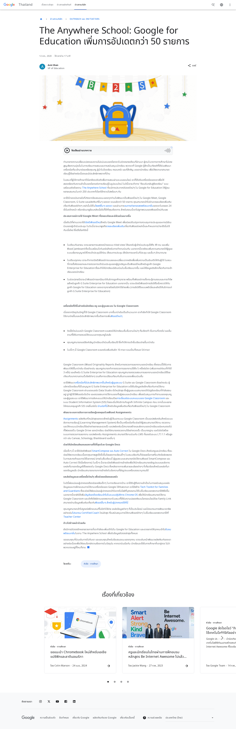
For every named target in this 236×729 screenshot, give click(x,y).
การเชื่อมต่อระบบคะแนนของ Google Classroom (141, 398)
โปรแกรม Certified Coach (85, 513)
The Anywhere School (94, 188)
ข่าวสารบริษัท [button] (80, 4)
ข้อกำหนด (64, 718)
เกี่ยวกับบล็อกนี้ (127, 718)
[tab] (108, 681)
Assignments (70, 419)
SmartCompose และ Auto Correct (110, 451)
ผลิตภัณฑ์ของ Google (104, 718)
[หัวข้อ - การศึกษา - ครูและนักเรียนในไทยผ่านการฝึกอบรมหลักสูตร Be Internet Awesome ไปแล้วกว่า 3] (157, 640)
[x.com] (49, 701)
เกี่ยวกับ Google (81, 718)
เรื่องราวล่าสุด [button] (47, 4)
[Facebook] (65, 701)
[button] (192, 65)
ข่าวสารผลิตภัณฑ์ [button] (64, 4)
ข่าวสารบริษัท (56, 19)
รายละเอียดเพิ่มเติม (115, 226)
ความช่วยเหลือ (152, 718)
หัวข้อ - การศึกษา (91, 563)
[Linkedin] (74, 701)
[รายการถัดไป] (222, 638)
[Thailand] (41, 19)
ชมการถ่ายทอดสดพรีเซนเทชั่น (138, 206)
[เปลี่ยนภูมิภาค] (190, 717)
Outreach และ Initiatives (84, 19)
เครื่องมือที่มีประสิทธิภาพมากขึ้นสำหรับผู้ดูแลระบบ (98, 382)
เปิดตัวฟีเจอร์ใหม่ (93, 222)
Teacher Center (72, 517)
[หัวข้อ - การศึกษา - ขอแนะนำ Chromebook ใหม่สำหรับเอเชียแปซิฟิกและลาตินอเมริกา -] (78, 640)
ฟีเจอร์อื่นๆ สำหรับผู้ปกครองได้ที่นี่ (111, 502)
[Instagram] (40, 701)
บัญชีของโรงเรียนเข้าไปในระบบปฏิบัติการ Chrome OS (111, 495)
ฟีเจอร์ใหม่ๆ (116, 316)
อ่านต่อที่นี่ (102, 406)
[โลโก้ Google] (28, 717)
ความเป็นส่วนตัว (48, 718)
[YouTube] (57, 701)
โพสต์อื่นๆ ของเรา (103, 206)
